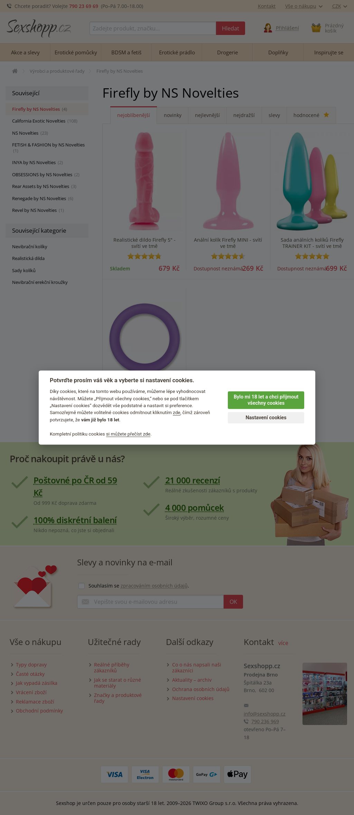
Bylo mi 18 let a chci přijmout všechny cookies (266, 400)
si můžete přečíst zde (128, 434)
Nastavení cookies (265, 418)
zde (176, 412)
